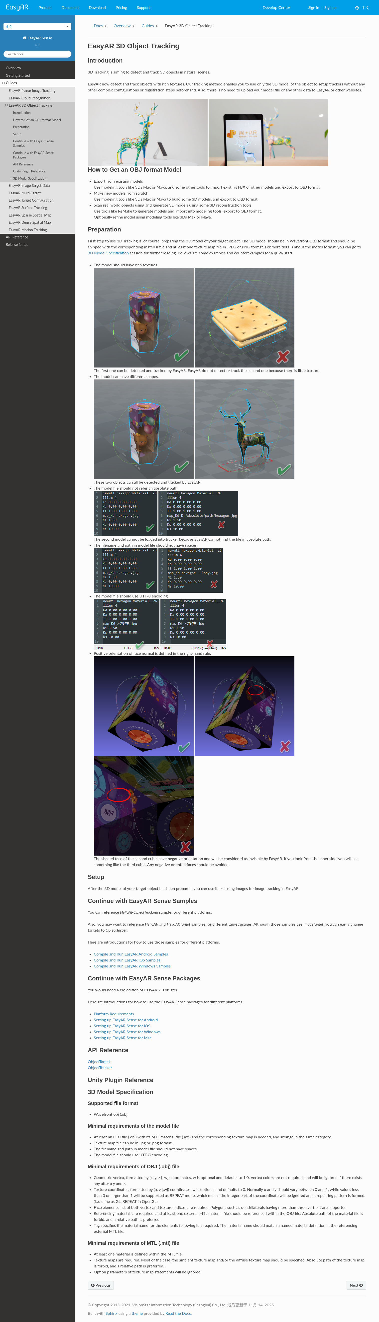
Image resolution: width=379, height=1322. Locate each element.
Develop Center (276, 7)
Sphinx (111, 1313)
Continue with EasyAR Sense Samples (33, 143)
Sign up (331, 7)
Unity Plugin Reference (29, 171)
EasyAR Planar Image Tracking (32, 90)
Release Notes (17, 244)
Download (97, 7)
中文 (362, 7)
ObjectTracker (100, 1067)
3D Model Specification (28, 178)
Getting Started (18, 75)
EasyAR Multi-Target (25, 193)
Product (45, 7)
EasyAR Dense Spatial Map (30, 222)
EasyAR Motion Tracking (28, 230)
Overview (13, 68)
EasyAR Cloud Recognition (29, 98)
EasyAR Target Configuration (31, 200)
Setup (17, 134)
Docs (98, 25)
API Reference (23, 164)
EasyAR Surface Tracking (28, 208)
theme (137, 1313)
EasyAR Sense (39, 37)
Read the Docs (178, 1313)
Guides (9, 83)
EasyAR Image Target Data (29, 185)
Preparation (21, 127)
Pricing (121, 7)
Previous (101, 1285)
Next (356, 1285)
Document (70, 7)
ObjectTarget (99, 1061)
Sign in (313, 7)
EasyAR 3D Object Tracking (28, 105)
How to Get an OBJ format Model (37, 120)
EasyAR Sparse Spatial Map (30, 215)
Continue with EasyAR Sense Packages (33, 155)
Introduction (21, 113)
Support (143, 7)
